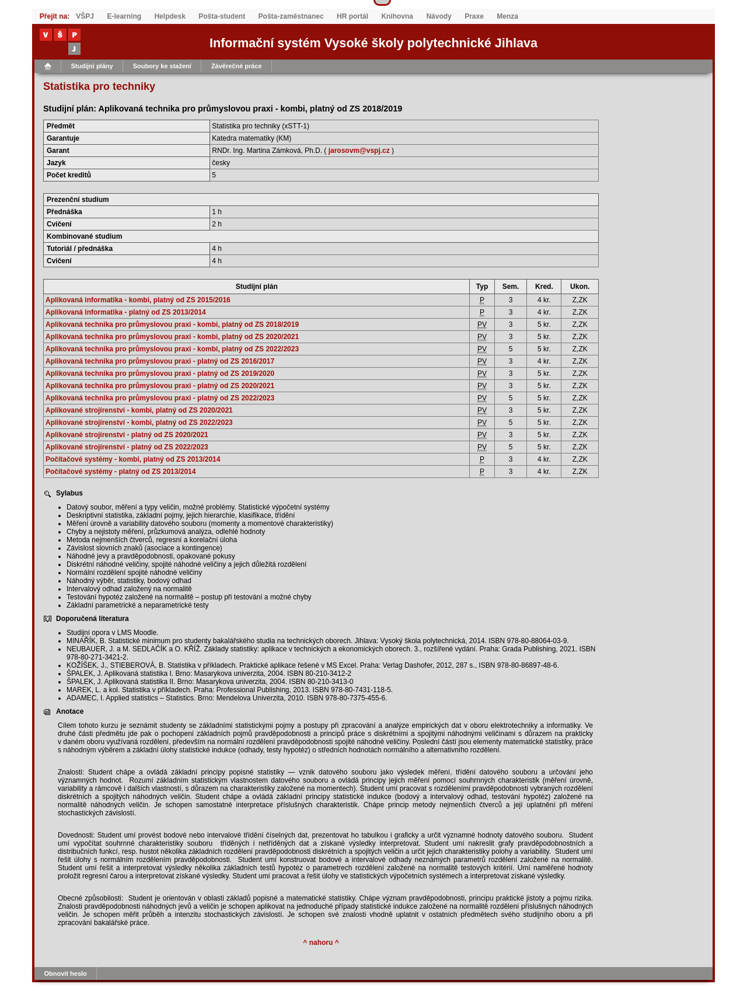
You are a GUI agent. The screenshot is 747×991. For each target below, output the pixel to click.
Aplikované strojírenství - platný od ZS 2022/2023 (127, 447)
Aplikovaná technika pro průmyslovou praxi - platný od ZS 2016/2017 (160, 361)
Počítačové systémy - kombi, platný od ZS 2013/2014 (133, 459)
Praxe (474, 16)
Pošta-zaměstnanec (291, 16)
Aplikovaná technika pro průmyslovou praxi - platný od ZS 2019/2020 (160, 373)
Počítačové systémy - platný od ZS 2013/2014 (121, 471)
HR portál (352, 16)
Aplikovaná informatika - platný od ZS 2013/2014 (126, 312)
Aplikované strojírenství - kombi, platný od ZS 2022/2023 (139, 422)
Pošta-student (221, 16)
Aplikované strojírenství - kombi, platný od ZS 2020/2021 (139, 410)
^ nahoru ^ (320, 942)
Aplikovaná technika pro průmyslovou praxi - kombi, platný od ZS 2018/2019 (172, 324)
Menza (507, 16)
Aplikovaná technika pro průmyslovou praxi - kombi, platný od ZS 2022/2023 (172, 349)
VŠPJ (85, 16)
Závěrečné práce (236, 65)
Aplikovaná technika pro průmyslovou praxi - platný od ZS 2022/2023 (160, 398)
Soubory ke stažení (162, 65)
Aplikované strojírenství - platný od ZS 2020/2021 (127, 435)
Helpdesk (169, 16)
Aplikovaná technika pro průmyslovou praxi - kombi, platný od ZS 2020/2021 (172, 337)
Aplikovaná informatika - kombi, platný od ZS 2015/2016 (138, 300)
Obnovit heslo (65, 973)
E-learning (124, 16)
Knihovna (397, 16)
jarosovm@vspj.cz (359, 150)
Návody (438, 16)
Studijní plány (92, 65)
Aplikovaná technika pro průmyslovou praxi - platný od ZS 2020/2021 (160, 386)
